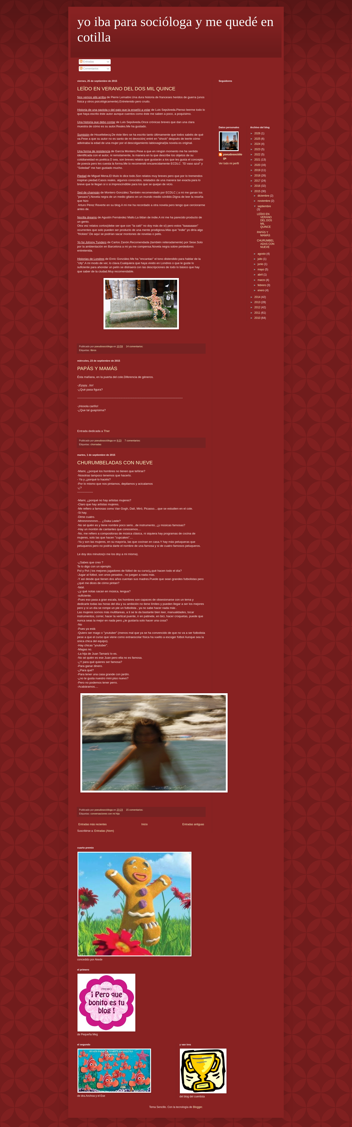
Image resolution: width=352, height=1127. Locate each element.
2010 (257, 317)
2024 (257, 143)
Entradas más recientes (92, 824)
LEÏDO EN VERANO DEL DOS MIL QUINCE (126, 88)
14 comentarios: (135, 346)
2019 (257, 170)
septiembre (264, 206)
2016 (257, 185)
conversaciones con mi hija (105, 813)
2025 (257, 138)
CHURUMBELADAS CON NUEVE (115, 462)
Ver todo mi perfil (229, 163)
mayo (261, 269)
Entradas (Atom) (104, 830)
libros (93, 350)
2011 (257, 312)
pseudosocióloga (232, 156)
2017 (257, 180)
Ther (107, 431)
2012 (257, 307)
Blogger (197, 1107)
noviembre (264, 200)
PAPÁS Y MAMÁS (97, 368)
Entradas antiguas (193, 824)
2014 (257, 297)
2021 (257, 159)
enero (261, 290)
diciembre (263, 195)
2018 (257, 175)
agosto (261, 253)
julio (260, 259)
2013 (257, 302)
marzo (261, 280)
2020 (257, 165)
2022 (257, 154)
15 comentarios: (135, 809)
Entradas (87, 61)
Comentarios (89, 68)
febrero (262, 285)
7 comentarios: (133, 440)
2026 (257, 133)
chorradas (95, 444)
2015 (257, 191)
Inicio (144, 824)
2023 (257, 149)
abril (260, 274)
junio (260, 264)
